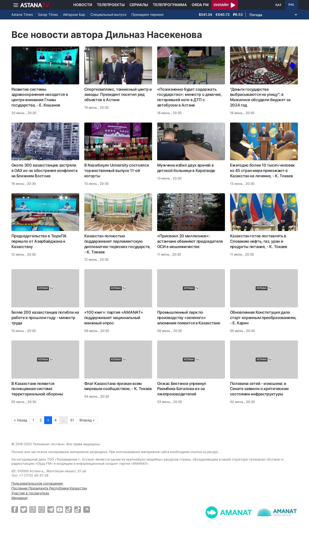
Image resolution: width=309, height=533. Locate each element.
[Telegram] (50, 509)
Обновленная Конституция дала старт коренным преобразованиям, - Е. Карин (263, 317)
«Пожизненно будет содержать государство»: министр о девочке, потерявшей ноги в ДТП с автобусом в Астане (189, 97)
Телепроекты (111, 4)
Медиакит (19, 498)
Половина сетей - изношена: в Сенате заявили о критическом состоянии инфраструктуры (259, 389)
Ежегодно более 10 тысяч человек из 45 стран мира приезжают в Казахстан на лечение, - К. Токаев (262, 170)
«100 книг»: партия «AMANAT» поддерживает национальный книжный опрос (113, 317)
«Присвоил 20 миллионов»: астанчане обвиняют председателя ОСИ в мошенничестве (190, 241)
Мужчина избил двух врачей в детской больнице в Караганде (186, 168)
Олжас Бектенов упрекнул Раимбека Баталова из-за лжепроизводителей (181, 389)
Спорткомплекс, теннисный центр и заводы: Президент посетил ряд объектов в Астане (118, 94)
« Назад (20, 420)
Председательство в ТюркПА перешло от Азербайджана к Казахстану (39, 241)
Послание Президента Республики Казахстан (49, 488)
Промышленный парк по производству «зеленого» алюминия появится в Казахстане (188, 317)
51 (72, 420)
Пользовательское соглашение (37, 483)
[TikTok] (68, 509)
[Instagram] (32, 509)
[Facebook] (14, 509)
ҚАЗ (278, 5)
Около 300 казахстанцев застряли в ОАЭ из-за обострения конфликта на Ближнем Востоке (44, 170)
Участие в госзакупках (30, 493)
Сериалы (138, 4)
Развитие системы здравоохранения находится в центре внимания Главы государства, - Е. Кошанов (39, 97)
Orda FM (200, 4)
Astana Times (22, 14)
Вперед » (87, 420)
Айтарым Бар (74, 14)
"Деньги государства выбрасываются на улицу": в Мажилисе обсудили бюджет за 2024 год (260, 97)
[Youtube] (59, 509)
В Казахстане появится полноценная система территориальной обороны (37, 389)
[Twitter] (23, 509)
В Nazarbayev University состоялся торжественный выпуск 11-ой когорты (116, 170)
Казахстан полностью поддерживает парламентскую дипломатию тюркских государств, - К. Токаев (117, 243)
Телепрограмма (170, 4)
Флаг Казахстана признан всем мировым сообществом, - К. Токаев (118, 386)
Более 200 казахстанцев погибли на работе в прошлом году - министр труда (45, 317)
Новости (82, 4)
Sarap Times (48, 14)
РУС (291, 5)
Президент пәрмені (147, 14)
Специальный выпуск (108, 14)
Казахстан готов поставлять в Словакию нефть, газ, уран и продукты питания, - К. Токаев (258, 241)
